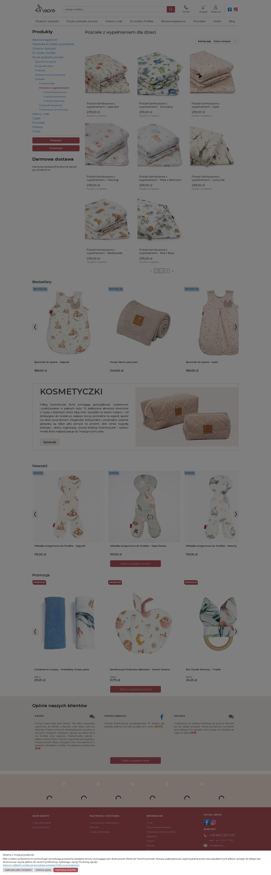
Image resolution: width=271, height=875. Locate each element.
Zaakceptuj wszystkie (65, 870)
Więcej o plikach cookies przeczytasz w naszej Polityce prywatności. (41, 865)
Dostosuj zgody (43, 870)
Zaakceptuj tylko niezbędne (18, 870)
